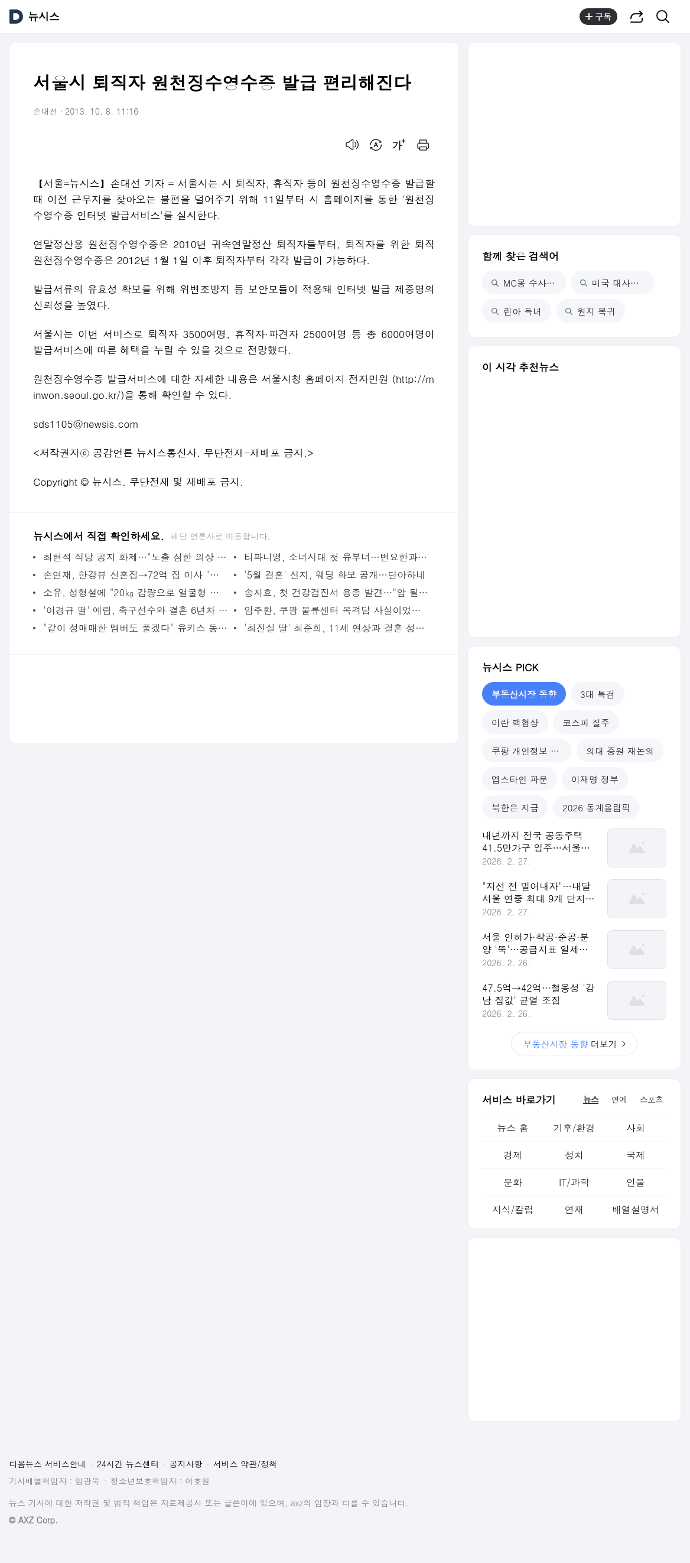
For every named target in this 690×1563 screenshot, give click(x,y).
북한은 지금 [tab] (515, 807)
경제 (512, 1155)
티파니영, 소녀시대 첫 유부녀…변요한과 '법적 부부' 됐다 (336, 557)
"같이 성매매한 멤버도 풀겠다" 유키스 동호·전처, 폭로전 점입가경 (135, 628)
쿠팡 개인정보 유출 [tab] (530, 751)
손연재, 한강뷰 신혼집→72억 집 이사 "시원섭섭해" (135, 574)
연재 (574, 1209)
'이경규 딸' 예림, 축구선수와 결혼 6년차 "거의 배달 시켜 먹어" (135, 610)
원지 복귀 (590, 311)
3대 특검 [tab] (597, 694)
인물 (635, 1182)
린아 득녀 (517, 311)
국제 (635, 1155)
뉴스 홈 (512, 1128)
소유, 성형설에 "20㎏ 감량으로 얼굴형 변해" (135, 592)
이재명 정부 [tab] (595, 779)
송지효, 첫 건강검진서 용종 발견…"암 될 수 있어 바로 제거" (336, 592)
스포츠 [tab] (651, 1099)
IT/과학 (574, 1182)
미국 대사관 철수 (617, 283)
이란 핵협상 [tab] (515, 722)
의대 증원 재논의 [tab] (620, 751)
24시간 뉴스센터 (128, 1464)
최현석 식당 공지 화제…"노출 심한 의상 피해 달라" (135, 557)
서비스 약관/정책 (245, 1464)
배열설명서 (635, 1209)
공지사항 (186, 1464)
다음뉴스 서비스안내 (47, 1464)
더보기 (574, 1043)
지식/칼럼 (513, 1209)
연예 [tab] (619, 1099)
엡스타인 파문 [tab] (520, 779)
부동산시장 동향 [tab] (524, 694)
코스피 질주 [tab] (586, 722)
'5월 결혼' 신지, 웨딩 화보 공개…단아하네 (334, 574)
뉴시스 (44, 16)
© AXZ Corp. (33, 1520)
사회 (635, 1128)
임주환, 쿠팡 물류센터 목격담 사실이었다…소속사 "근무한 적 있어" (336, 610)
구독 (598, 16)
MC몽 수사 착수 (529, 283)
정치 (574, 1155)
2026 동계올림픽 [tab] (596, 807)
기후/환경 (574, 1128)
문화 (512, 1182)
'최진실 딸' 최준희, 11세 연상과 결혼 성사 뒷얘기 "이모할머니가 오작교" (336, 628)
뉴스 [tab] (590, 1099)
